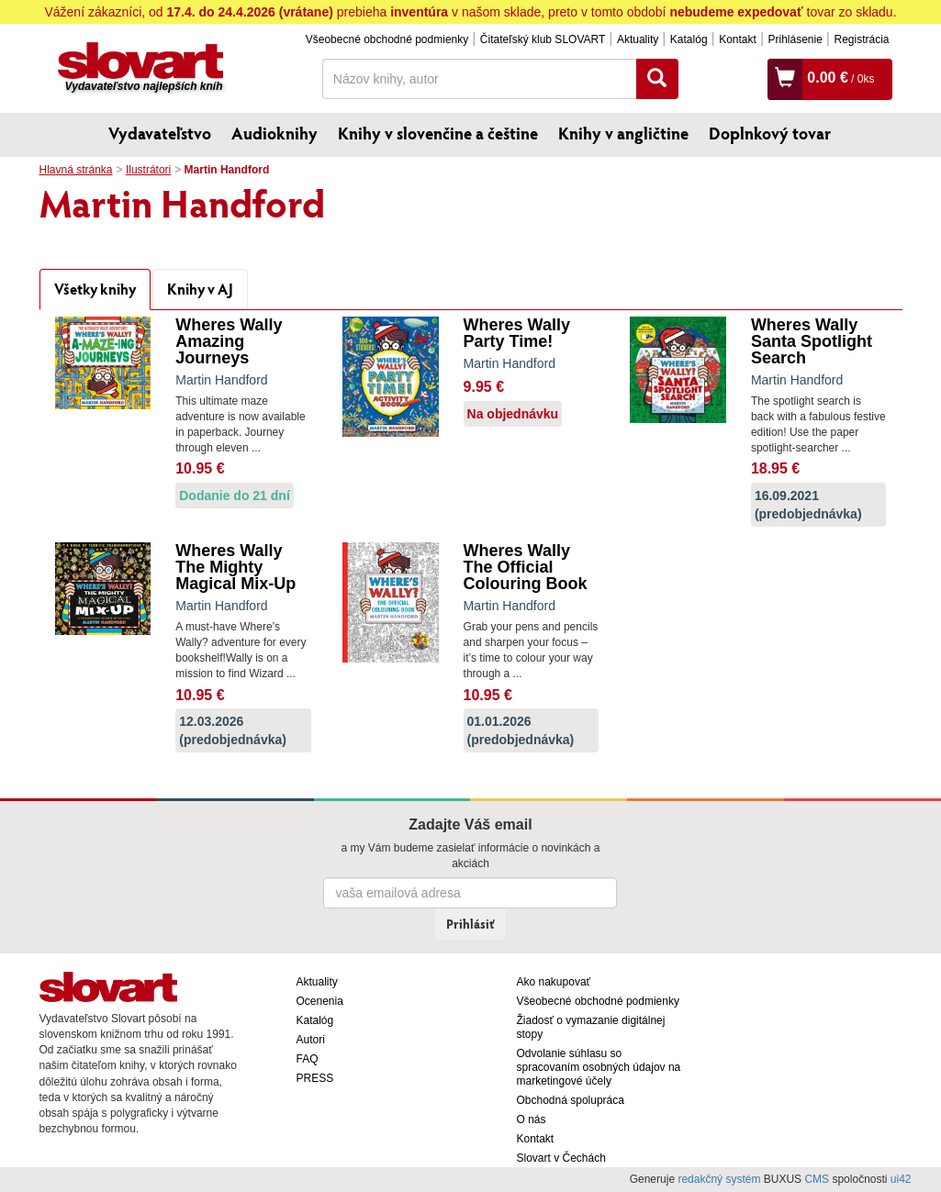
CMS (816, 1179)
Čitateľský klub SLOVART (542, 39)
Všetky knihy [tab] (95, 288)
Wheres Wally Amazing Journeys (228, 341)
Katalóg (689, 39)
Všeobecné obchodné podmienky (387, 39)
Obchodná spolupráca (570, 1100)
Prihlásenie (794, 39)
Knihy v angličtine (623, 133)
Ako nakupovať (554, 981)
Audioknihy (274, 133)
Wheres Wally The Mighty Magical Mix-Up (235, 567)
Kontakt (737, 39)
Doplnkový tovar (770, 133)
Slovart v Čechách (561, 1158)
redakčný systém (719, 1179)
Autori (311, 1039)
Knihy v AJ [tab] (200, 288)
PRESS (315, 1078)
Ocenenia (320, 1001)
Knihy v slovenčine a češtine (438, 133)
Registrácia (861, 39)
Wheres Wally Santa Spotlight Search (811, 341)
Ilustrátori (148, 169)
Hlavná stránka (76, 169)
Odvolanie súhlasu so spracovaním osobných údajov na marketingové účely (599, 1067)
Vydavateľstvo (159, 133)
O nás (531, 1119)
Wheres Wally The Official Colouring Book (526, 567)
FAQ (308, 1059)
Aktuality (637, 39)
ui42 (901, 1179)
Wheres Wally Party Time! (517, 333)
